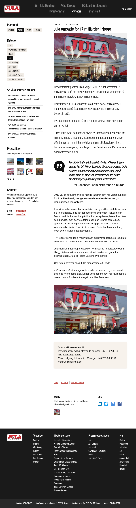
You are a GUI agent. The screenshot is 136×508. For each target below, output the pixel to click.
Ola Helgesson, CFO (61, 469)
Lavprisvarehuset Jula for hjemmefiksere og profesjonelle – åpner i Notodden (23, 99)
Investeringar (38, 458)
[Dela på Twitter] (106, 403)
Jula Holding (13, 62)
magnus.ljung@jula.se (70, 361)
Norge (20, 30)
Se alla (13, 179)
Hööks (10, 54)
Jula (9, 58)
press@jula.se (21, 211)
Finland (37, 30)
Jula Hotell (12, 67)
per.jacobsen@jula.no (69, 354)
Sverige (11, 30)
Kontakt (122, 440)
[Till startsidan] (12, 9)
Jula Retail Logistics (15, 79)
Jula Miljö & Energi (15, 75)
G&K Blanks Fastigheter (17, 50)
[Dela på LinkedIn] (100, 403)
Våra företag (37, 447)
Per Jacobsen (77, 382)
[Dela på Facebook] (120, 403)
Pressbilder (124, 444)
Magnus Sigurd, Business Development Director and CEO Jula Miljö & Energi (65, 462)
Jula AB (64, 382)
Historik (122, 469)
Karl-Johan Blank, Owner (63, 440)
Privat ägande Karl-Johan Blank (124, 458)
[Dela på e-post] (113, 403)
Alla (9, 45)
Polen (29, 30)
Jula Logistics (13, 71)
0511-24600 (21, 214)
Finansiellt (123, 465)
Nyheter (36, 462)
